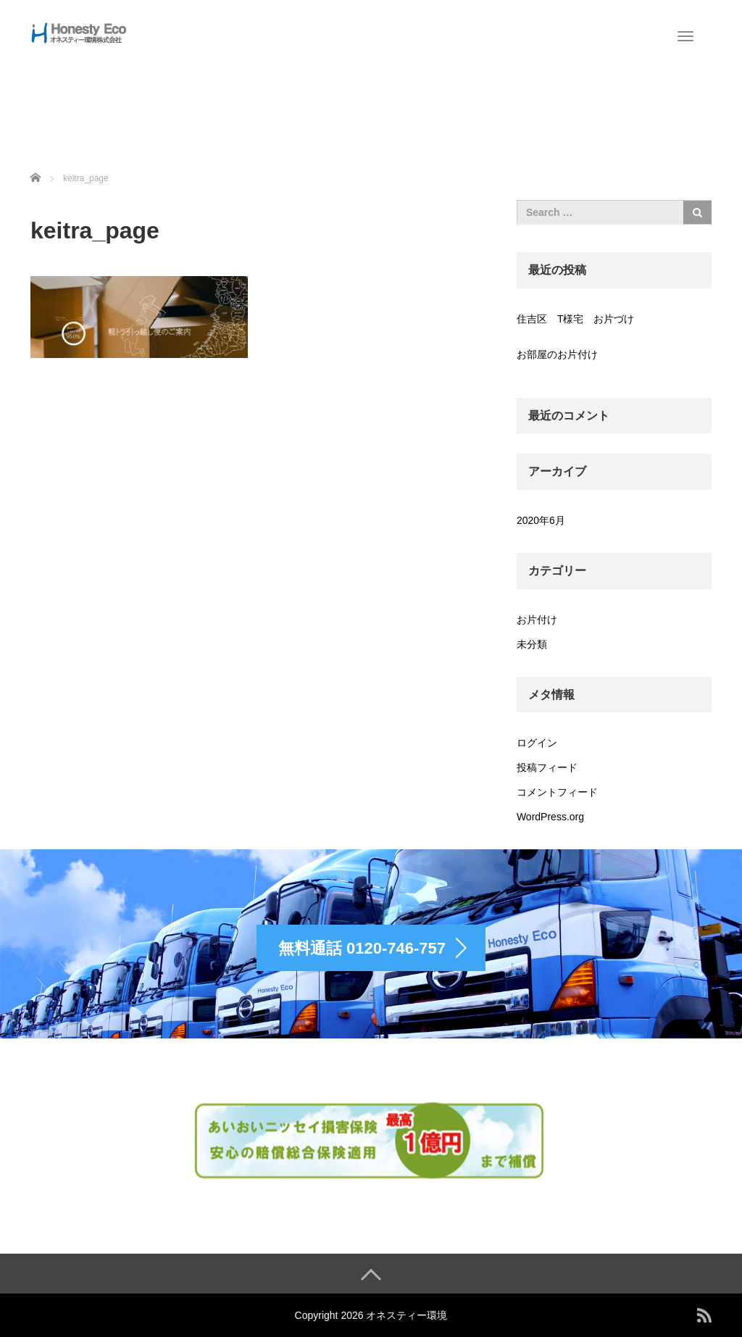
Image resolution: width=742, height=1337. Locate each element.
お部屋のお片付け (557, 354)
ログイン (537, 743)
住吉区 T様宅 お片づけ (576, 319)
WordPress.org (550, 816)
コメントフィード (557, 792)
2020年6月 (541, 520)
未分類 (532, 644)
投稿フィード (547, 767)
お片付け (537, 619)
